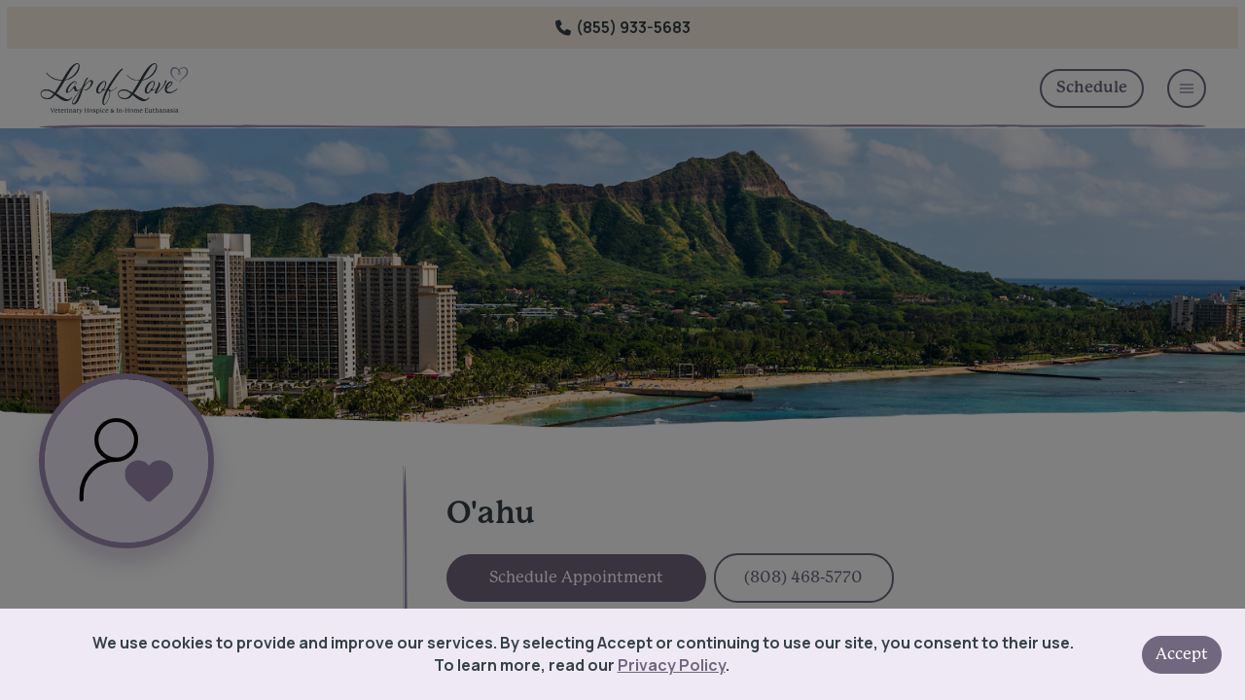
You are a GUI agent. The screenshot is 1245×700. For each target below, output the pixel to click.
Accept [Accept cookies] (1182, 654)
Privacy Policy (672, 665)
